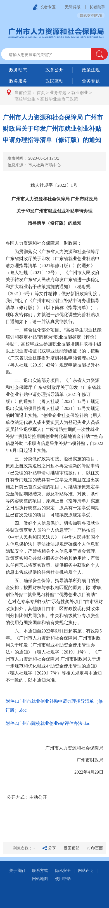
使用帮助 (63, 878)
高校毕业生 (25, 99)
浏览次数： (24, 848)
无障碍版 (72, 7)
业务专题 (58, 92)
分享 (52, 848)
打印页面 (95, 848)
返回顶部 (71, 848)
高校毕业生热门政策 (59, 99)
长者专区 (48, 7)
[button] (99, 54)
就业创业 (79, 92)
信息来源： (34, 165)
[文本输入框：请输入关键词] (50, 54)
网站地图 (40, 878)
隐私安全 (63, 870)
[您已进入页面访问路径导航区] (54, 96)
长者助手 (97, 7)
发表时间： (33, 158)
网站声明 (86, 870)
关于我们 (17, 870)
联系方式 (40, 870)
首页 (41, 92)
